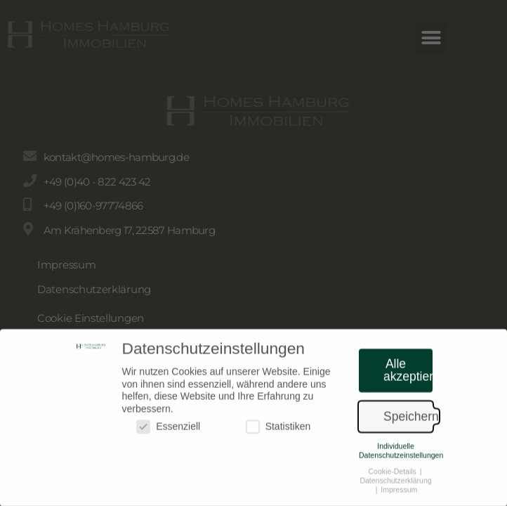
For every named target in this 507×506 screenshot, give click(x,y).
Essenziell (168, 431)
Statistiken (278, 431)
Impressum (399, 494)
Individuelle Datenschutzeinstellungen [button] (401, 455)
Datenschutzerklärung (395, 485)
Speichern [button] (408, 421)
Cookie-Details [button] (394, 476)
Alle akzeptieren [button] (408, 375)
